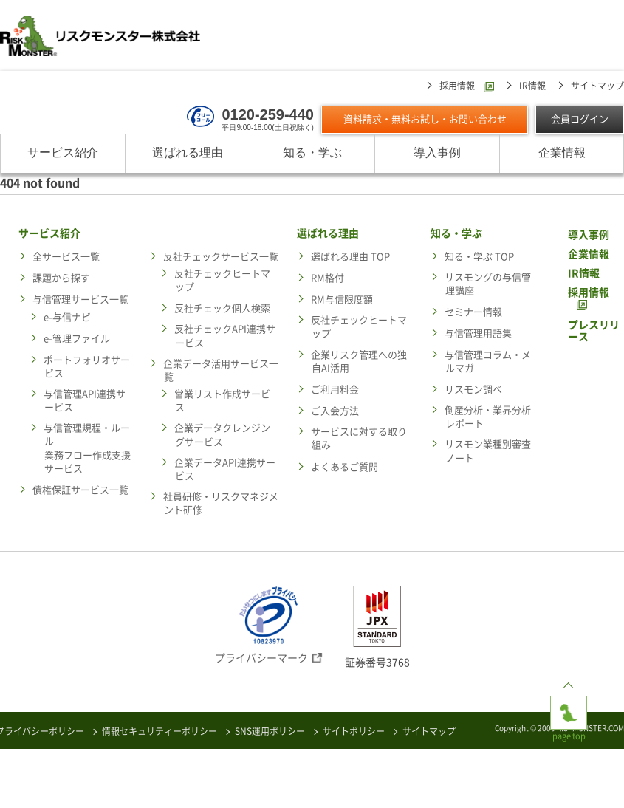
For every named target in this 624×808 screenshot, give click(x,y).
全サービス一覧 (66, 256)
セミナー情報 (473, 313)
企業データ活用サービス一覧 (220, 371)
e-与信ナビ (67, 318)
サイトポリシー (354, 731)
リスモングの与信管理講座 (488, 284)
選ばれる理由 (187, 153)
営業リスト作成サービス (222, 401)
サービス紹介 (62, 153)
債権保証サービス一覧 (80, 491)
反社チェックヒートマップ (222, 281)
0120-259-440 (268, 114)
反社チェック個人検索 (222, 309)
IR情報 (532, 86)
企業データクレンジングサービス (222, 435)
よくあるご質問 (344, 468)
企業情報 (562, 153)
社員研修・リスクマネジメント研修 (220, 504)
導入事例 (437, 153)
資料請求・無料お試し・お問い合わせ (425, 120)
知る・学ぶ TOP (479, 256)
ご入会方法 (335, 412)
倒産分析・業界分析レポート (488, 417)
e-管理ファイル (77, 339)
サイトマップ (597, 86)
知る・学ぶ (312, 153)
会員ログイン (579, 120)
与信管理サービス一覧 (80, 300)
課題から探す (61, 279)
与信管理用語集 (478, 334)
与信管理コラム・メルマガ (488, 361)
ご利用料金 (335, 390)
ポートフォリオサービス (87, 366)
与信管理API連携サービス (85, 401)
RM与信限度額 (342, 300)
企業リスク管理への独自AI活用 (359, 361)
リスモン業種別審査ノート (488, 451)
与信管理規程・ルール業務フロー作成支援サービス (87, 449)
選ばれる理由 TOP (350, 256)
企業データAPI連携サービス (224, 470)
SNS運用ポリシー (270, 731)
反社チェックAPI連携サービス (224, 336)
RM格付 (327, 279)
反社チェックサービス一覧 (220, 256)
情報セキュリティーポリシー (159, 731)
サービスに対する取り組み (359, 439)
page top (568, 707)
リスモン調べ (473, 390)
